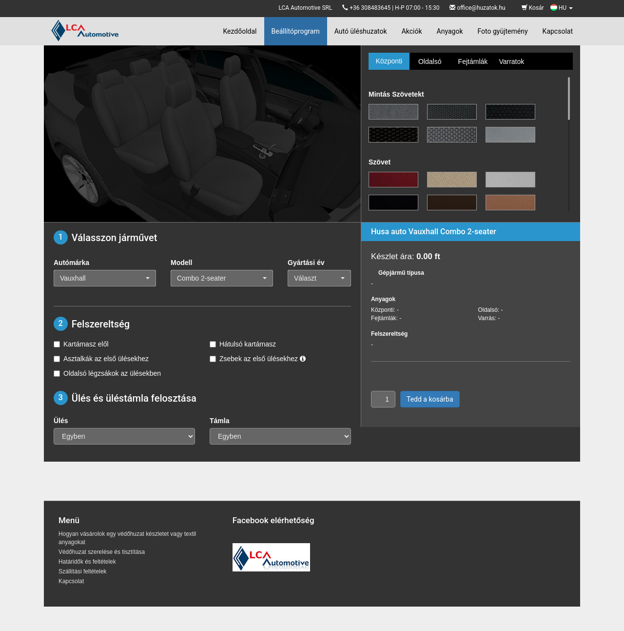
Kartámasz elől (81, 344)
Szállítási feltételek (82, 571)
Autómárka (71, 262)
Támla (219, 421)
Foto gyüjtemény (503, 31)
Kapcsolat (558, 31)
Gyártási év (306, 262)
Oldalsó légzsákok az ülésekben (107, 373)
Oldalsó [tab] (429, 61)
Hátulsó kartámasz (243, 344)
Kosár (533, 7)
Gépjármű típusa (401, 272)
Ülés (61, 421)
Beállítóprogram (296, 31)
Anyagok (450, 31)
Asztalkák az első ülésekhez (101, 359)
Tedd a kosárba (430, 399)
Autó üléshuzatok (360, 31)
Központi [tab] (389, 61)
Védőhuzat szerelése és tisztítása (101, 552)
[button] (105, 278)
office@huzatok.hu (481, 7)
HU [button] (561, 7)
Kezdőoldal (239, 31)
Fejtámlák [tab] (473, 61)
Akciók (412, 31)
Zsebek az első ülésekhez (258, 359)
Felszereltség (389, 333)
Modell (181, 262)
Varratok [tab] (511, 61)
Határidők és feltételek (87, 561)
